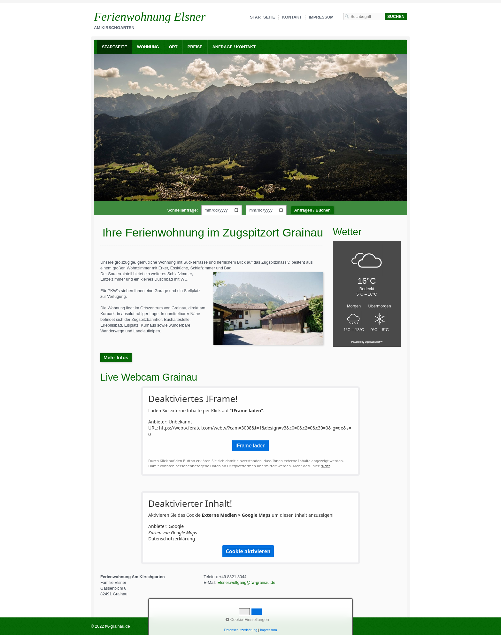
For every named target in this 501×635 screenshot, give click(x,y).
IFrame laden (250, 445)
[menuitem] (114, 47)
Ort (173, 46)
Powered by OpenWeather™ (366, 341)
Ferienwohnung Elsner (149, 16)
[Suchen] (396, 16)
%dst (325, 465)
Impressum (321, 17)
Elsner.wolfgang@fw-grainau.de (246, 582)
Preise (195, 46)
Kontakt (292, 17)
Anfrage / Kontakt (234, 46)
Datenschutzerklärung (171, 539)
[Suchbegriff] (364, 16)
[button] (116, 357)
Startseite (262, 17)
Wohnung (148, 46)
